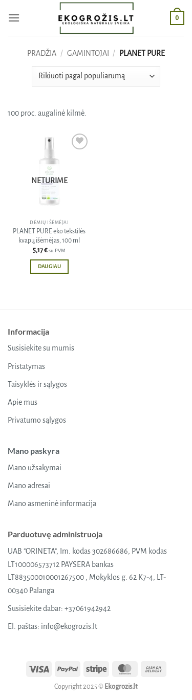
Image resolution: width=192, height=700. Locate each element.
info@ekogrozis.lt (69, 626)
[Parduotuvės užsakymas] (96, 76)
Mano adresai (29, 486)
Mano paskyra (33, 450)
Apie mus (22, 402)
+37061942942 (88, 608)
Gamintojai (88, 53)
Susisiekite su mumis (41, 348)
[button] (14, 17)
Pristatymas (26, 366)
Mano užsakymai (34, 468)
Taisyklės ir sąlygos (37, 384)
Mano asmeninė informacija (52, 503)
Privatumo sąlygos (37, 420)
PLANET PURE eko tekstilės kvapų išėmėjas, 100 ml (49, 236)
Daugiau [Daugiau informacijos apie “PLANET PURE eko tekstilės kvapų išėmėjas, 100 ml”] (49, 266)
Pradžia (41, 53)
